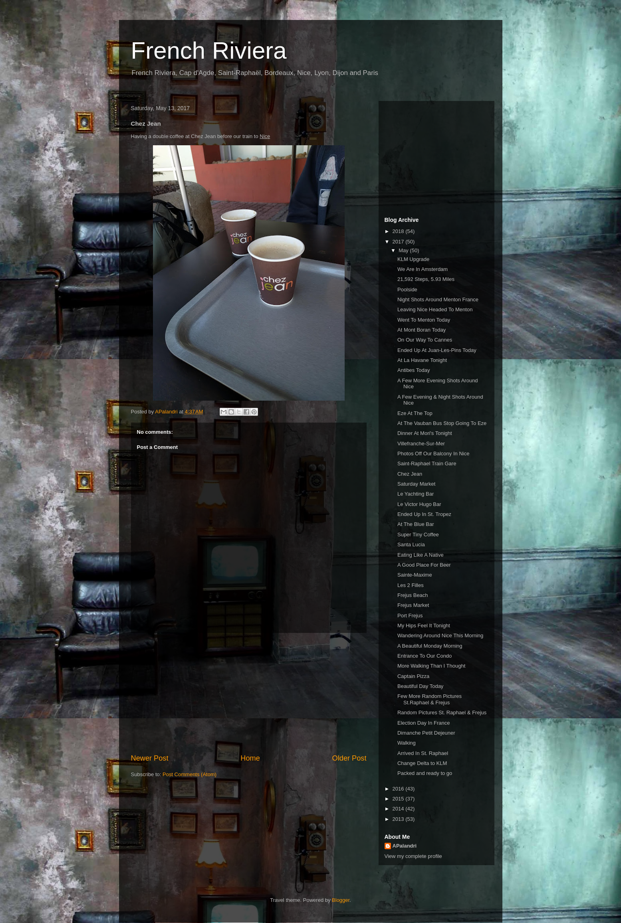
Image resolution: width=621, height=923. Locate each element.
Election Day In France (423, 723)
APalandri (405, 846)
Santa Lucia (411, 544)
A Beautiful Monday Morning (429, 646)
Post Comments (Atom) (189, 774)
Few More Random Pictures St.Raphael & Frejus (429, 699)
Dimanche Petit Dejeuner (426, 733)
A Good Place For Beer (424, 565)
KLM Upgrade (413, 259)
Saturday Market (416, 484)
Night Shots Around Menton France (437, 299)
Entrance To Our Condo (424, 656)
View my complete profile (413, 856)
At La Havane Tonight (422, 360)
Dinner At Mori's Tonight (424, 433)
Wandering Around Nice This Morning (440, 635)
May (404, 250)
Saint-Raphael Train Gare (426, 463)
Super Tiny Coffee (418, 535)
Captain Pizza (413, 676)
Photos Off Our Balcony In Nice (433, 454)
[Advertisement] (249, 693)
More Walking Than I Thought (431, 666)
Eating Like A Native (420, 555)
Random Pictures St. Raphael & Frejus (441, 712)
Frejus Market (413, 605)
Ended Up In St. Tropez (424, 514)
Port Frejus (410, 616)
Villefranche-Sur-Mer (421, 444)
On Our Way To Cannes (424, 340)
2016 (399, 789)
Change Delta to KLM (422, 763)
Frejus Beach (412, 595)
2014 (399, 809)
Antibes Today (413, 370)
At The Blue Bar (415, 524)
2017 (399, 242)
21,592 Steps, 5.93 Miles (425, 279)
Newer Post (150, 758)
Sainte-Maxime (414, 575)
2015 (399, 799)
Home (250, 758)
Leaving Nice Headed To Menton (434, 309)
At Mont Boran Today (421, 330)
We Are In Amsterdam (422, 269)
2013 (399, 819)
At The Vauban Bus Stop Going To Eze (441, 423)
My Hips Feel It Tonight (423, 626)
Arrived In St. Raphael (422, 753)
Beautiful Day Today (420, 686)
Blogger (340, 900)
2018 (399, 231)
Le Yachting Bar (415, 494)
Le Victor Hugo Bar (419, 504)
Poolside (407, 290)
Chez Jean (409, 474)
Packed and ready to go (424, 773)
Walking (406, 743)
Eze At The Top (415, 413)
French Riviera (209, 50)
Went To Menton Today (423, 320)
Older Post (349, 758)
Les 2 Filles (410, 585)
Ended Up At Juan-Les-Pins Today (436, 350)
